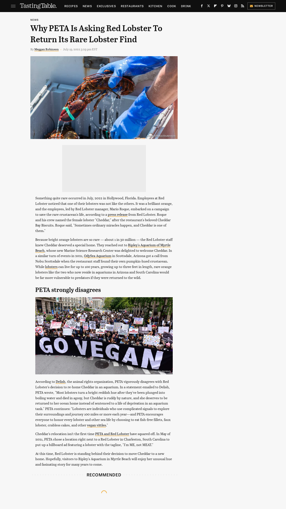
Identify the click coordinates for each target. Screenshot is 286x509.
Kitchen (155, 6)
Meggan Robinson (46, 49)
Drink (186, 6)
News (87, 6)
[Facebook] (202, 6)
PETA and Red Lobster (112, 433)
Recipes (71, 6)
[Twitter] (208, 6)
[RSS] (242, 6)
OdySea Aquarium (97, 255)
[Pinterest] (222, 6)
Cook (171, 6)
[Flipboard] (215, 6)
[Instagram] (236, 6)
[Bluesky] (229, 6)
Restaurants (132, 6)
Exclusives (106, 6)
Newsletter (261, 6)
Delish (60, 381)
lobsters (51, 266)
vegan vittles (96, 425)
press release (118, 214)
